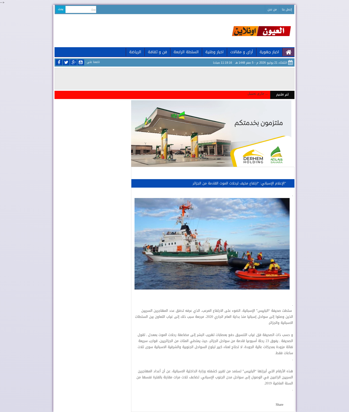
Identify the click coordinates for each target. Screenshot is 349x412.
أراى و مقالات (241, 52)
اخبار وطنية (214, 52)
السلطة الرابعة (186, 52)
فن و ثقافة (157, 52)
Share (279, 404)
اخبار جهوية (269, 52)
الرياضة (135, 52)
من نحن (272, 9)
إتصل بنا (287, 9)
